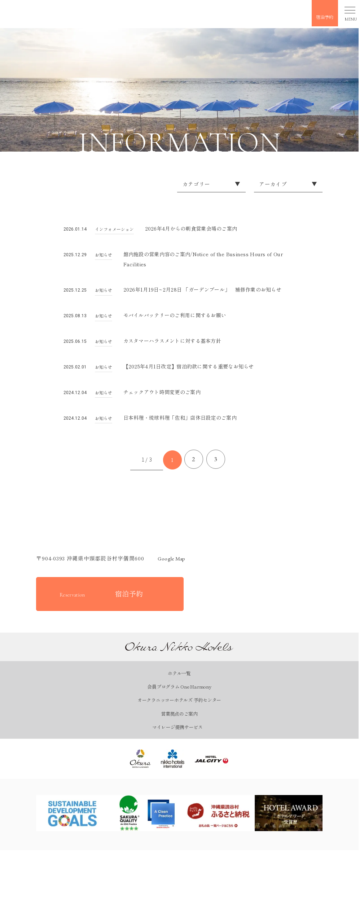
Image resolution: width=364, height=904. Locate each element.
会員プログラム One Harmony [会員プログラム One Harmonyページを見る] (179, 692)
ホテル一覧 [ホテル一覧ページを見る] (179, 679)
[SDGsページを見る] (72, 819)
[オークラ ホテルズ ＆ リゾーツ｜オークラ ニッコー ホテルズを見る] (140, 764)
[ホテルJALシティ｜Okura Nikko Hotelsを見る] (211, 764)
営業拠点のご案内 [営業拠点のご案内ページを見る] (179, 719)
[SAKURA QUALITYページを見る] (145, 819)
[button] (46, 12)
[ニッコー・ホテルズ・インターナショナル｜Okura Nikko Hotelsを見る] (172, 764)
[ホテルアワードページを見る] (291, 819)
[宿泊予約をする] (110, 599)
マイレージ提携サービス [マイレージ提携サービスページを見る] (177, 732)
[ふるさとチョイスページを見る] (218, 819)
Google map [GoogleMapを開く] (168, 564)
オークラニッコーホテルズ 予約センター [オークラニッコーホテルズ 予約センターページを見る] (179, 705)
